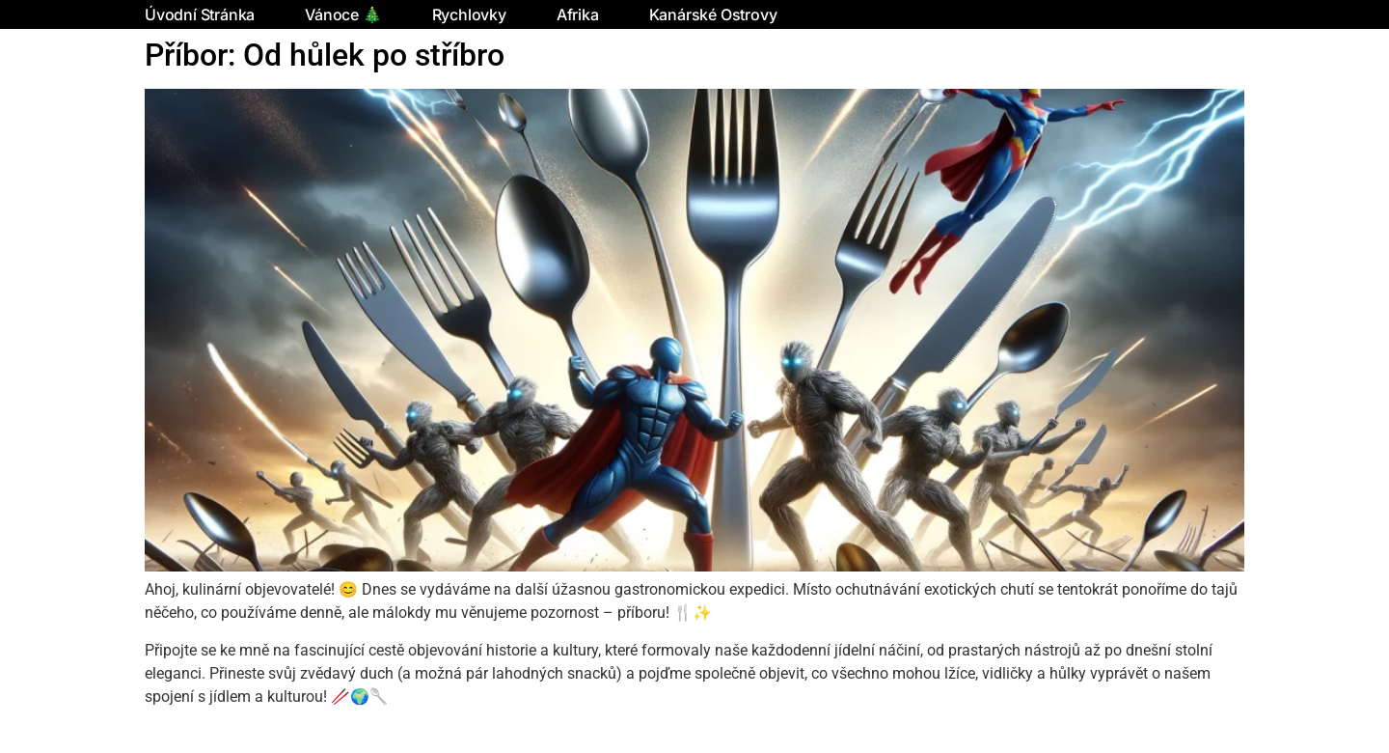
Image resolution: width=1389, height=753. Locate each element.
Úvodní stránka (200, 14)
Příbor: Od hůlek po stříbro (324, 55)
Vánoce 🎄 (343, 14)
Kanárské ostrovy (713, 14)
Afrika (578, 14)
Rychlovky (469, 14)
